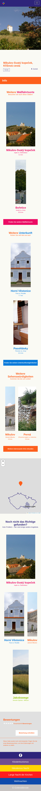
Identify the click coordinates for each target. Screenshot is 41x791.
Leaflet (29, 512)
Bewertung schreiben (26, 733)
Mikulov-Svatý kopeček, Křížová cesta (18, 64)
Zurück (34, 69)
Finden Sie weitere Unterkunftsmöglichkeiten (20, 363)
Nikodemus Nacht (20, 768)
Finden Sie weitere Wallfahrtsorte (20, 222)
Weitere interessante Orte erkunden (20, 449)
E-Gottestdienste (20, 787)
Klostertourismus (20, 762)
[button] (20, 483)
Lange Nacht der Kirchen (20, 775)
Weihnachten (20, 781)
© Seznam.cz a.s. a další (35, 512)
